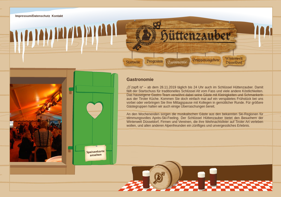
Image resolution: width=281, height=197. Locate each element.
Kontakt (57, 16)
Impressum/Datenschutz (32, 16)
